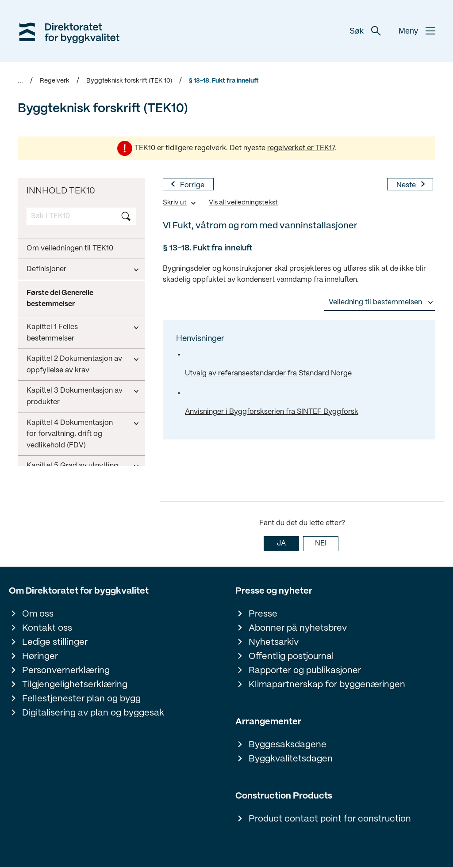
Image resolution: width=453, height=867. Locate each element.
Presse (263, 614)
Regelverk (54, 81)
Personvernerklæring (66, 670)
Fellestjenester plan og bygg (81, 699)
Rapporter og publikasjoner (305, 670)
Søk (365, 31)
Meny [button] (417, 31)
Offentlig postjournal (291, 656)
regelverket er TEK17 (300, 148)
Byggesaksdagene (287, 745)
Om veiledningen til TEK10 (70, 248)
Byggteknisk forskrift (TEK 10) (129, 81)
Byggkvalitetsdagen (291, 759)
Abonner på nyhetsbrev (298, 628)
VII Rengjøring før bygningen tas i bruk (74, 416)
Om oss (38, 614)
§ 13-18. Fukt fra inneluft (224, 81)
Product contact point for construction (330, 819)
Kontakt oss (47, 628)
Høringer (40, 656)
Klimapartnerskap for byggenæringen (327, 685)
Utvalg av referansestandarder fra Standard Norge (268, 373)
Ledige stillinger (55, 642)
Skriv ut (175, 203)
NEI (320, 543)
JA (281, 543)
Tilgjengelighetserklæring (74, 685)
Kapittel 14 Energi (55, 442)
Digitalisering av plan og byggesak (93, 713)
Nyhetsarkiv (274, 642)
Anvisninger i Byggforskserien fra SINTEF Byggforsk (271, 412)
